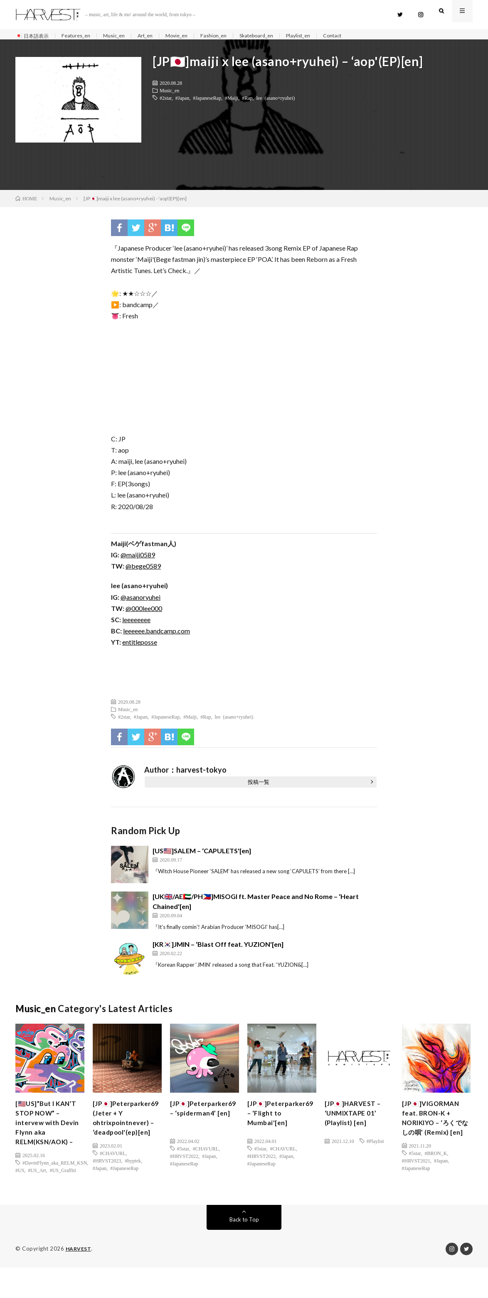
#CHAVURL (113, 1185)
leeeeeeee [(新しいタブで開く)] (136, 624)
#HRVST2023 (107, 1193)
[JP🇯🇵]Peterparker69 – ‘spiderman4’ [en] (203, 1119)
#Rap (247, 101)
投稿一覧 (258, 786)
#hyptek (133, 1193)
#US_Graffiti (63, 1193)
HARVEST (79, 1279)
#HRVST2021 (416, 1182)
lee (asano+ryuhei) (275, 101)
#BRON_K (435, 1174)
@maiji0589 (138, 559)
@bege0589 (143, 570)
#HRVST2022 (184, 1160)
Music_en (123, 35)
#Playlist (375, 1145)
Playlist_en (325, 35)
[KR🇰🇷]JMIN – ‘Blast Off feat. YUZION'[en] (218, 949)
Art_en (157, 35)
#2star (166, 101)
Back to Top (244, 1250)
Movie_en (191, 35)
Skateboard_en (278, 35)
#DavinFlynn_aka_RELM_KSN (54, 1185)
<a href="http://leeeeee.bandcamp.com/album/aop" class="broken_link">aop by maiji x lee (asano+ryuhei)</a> (244, 380)
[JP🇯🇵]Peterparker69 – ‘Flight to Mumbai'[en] (279, 1125)
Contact (362, 35)
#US (19, 1193)
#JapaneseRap (207, 101)
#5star (183, 1152)
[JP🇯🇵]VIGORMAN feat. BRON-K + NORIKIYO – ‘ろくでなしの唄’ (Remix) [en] (435, 1131)
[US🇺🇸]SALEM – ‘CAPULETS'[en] (202, 855)
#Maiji (231, 101)
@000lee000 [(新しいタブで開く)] (144, 612)
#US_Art (37, 1193)
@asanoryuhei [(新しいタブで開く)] (140, 601)
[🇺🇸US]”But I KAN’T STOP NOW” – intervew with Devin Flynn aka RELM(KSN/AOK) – (48, 1136)
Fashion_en (231, 35)
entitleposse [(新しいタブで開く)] (139, 646)
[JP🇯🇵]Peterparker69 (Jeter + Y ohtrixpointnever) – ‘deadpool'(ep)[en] (125, 1136)
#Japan (182, 101)
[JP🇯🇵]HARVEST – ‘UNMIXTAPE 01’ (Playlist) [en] (357, 1119)
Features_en (82, 35)
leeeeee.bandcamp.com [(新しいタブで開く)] (156, 635)
